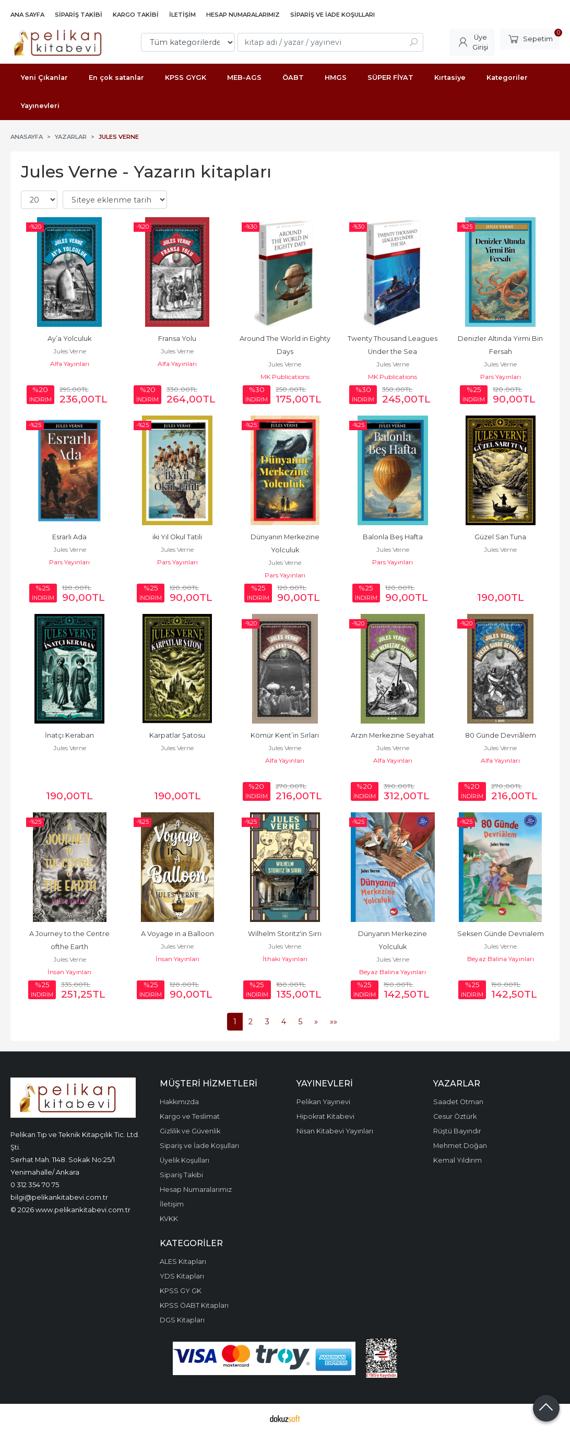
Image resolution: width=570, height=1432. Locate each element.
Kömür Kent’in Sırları (285, 735)
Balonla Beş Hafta (393, 537)
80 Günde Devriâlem (500, 735)
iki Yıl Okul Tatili (177, 537)
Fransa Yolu (177, 338)
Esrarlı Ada (69, 537)
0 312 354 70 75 (34, 1184)
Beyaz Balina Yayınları (392, 972)
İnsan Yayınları (69, 972)
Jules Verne (69, 351)
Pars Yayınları (500, 377)
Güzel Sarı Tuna (500, 537)
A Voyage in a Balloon (177, 934)
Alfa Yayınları (69, 364)
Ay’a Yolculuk (69, 338)
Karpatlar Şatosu (177, 735)
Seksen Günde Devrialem (500, 934)
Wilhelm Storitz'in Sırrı (285, 934)
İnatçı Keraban (69, 735)
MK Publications (285, 377)
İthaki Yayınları (285, 959)
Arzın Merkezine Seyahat (392, 735)
